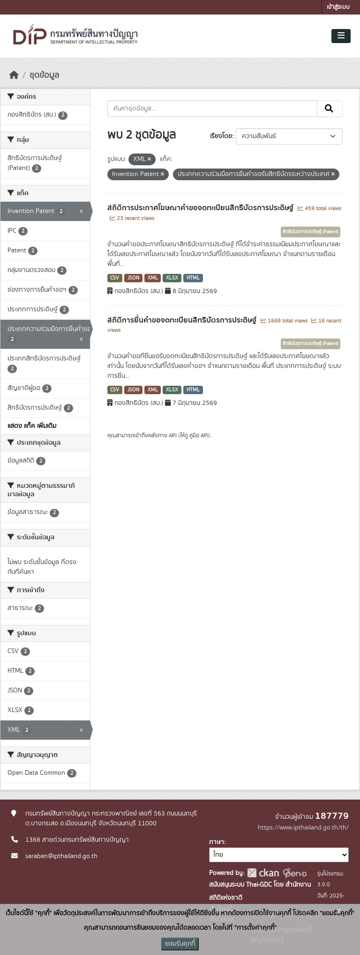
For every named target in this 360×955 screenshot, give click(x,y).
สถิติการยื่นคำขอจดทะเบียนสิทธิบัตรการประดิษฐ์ (182, 320)
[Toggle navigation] (341, 36)
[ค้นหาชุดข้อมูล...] (212, 108)
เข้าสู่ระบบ (338, 7)
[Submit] (330, 108)
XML (153, 278)
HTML (193, 278)
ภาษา (216, 842)
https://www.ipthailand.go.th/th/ (303, 827)
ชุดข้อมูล (44, 75)
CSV (114, 278)
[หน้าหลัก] (14, 75)
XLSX (172, 278)
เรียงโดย (221, 136)
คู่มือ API (199, 435)
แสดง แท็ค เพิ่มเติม (32, 426)
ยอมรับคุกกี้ (180, 943)
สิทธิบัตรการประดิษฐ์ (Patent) (310, 231)
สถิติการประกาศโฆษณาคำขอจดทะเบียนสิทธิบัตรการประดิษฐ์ (201, 208)
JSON (133, 278)
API (173, 435)
